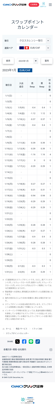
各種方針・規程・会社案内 (15, 349)
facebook (24, 341)
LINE (31, 341)
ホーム (8, 329)
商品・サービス (21, 329)
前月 (8, 61)
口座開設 (33, 5)
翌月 (47, 61)
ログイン (43, 4)
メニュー (50, 4)
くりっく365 (37, 329)
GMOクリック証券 (15, 4)
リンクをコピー (37, 341)
